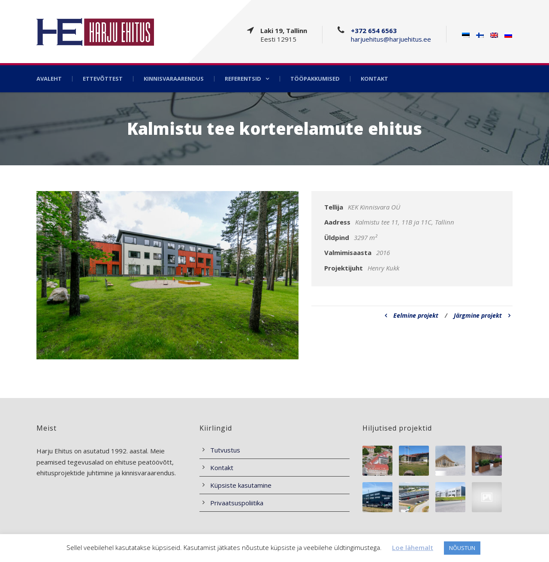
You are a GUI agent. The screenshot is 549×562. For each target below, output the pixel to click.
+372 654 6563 (374, 30)
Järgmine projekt (482, 315)
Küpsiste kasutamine (240, 485)
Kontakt (374, 79)
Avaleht (49, 79)
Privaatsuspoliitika (236, 502)
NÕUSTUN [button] (462, 548)
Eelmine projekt (411, 315)
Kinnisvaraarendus (174, 79)
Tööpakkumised (315, 79)
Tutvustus (225, 450)
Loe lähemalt (412, 547)
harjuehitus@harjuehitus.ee (391, 39)
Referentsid (243, 79)
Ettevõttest (103, 79)
